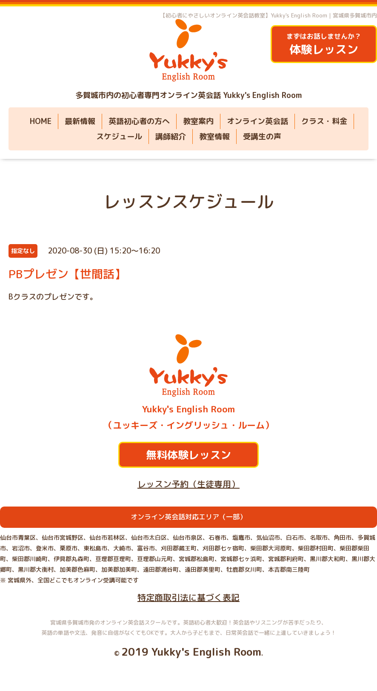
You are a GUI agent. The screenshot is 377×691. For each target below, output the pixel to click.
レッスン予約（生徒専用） (188, 484)
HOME (40, 121)
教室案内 (198, 121)
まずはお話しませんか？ (324, 45)
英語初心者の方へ (139, 121)
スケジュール (119, 136)
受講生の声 (262, 136)
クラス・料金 (324, 121)
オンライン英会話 (257, 121)
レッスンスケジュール (188, 201)
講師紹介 (170, 136)
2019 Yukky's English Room (191, 651)
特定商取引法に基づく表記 (188, 597)
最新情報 (80, 121)
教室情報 (214, 136)
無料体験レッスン (188, 454)
